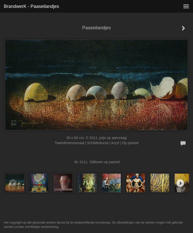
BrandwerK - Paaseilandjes (31, 6)
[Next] (180, 183)
